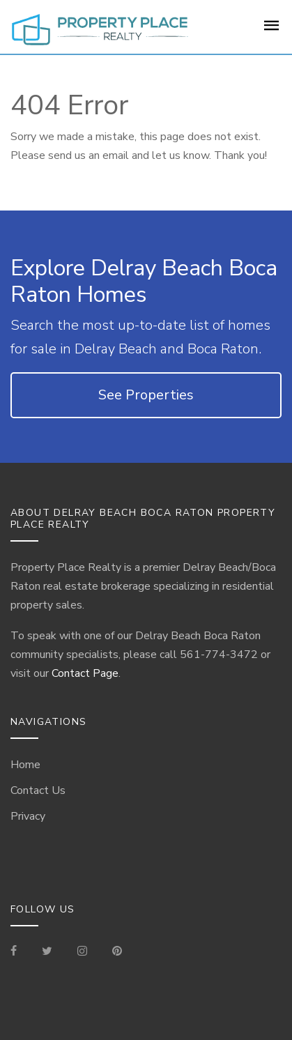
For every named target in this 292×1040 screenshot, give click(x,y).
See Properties (146, 394)
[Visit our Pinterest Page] (117, 952)
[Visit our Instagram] (82, 952)
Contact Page (85, 673)
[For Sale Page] (272, 30)
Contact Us (38, 790)
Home (25, 764)
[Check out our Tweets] (47, 952)
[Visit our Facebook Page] (19, 952)
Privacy (27, 816)
